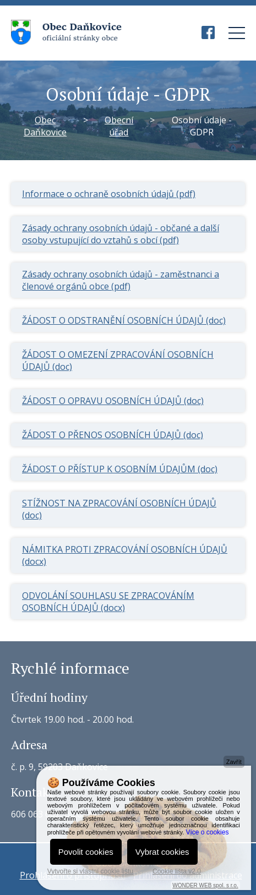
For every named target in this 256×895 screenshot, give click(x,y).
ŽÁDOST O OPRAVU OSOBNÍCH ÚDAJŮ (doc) (113, 401)
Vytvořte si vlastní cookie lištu (90, 871)
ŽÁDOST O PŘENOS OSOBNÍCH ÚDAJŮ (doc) (112, 435)
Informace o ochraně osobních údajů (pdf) (108, 194)
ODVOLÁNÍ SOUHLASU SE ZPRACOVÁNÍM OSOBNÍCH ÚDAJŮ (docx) (108, 602)
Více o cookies (207, 832)
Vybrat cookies (162, 851)
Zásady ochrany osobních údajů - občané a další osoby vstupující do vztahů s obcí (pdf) (120, 234)
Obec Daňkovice (45, 126)
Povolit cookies (85, 851)
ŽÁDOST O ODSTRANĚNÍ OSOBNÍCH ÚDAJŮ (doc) (124, 320)
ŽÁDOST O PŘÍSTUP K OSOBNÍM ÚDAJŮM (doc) (119, 469)
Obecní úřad (119, 126)
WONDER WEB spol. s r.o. (205, 885)
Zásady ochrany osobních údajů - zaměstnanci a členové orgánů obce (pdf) (120, 280)
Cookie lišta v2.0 (176, 871)
